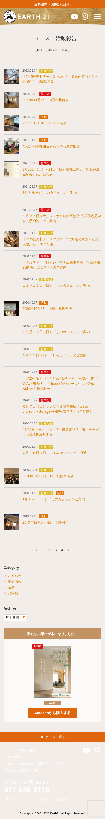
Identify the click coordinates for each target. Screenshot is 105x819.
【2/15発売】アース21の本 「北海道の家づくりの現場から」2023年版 (60, 79)
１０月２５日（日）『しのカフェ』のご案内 (56, 331)
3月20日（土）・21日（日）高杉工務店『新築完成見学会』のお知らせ (60, 172)
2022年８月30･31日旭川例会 (44, 123)
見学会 (45, 94)
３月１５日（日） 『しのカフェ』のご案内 (54, 452)
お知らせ (46, 71)
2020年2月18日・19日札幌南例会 (47, 476)
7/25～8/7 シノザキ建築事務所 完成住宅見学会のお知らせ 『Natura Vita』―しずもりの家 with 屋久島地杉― (60, 383)
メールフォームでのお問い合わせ (36, 799)
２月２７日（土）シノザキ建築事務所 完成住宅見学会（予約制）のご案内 (61, 218)
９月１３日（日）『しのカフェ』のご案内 (54, 355)
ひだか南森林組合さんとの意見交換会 (51, 146)
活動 (43, 117)
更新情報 (14, 581)
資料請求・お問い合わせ (52, 4)
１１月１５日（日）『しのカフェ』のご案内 (56, 285)
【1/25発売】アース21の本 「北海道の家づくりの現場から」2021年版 (60, 241)
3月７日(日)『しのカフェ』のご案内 (49, 192)
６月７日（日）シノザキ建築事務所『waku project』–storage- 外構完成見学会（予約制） (57, 409)
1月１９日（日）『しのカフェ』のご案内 (53, 499)
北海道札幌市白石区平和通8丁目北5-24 (36, 763)
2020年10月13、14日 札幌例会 (47, 308)
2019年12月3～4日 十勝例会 (45, 522)
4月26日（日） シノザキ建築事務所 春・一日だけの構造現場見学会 (60, 432)
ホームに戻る (52, 736)
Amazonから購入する (52, 712)
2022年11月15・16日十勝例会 (45, 99)
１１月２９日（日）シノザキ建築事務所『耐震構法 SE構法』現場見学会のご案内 (61, 265)
